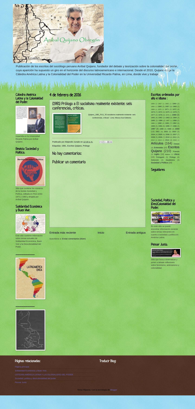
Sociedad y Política (159, 163)
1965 (153, 106)
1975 (167, 112)
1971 (167, 109)
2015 (175, 140)
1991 (167, 123)
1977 (153, 115)
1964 (174, 104)
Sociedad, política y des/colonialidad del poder (35, 378)
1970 (159, 109)
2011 (175, 137)
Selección (155, 160)
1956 (153, 103)
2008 (153, 137)
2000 (177, 129)
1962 (167, 103)
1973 (153, 112)
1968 (175, 106)
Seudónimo (170, 160)
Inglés (156, 154)
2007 (175, 134)
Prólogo (86, 146)
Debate (176, 144)
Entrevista (158, 147)
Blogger (113, 390)
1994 (160, 126)
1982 (160, 118)
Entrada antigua (136, 232)
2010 (167, 137)
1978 (160, 115)
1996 (175, 126)
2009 (160, 137)
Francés (176, 151)
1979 (167, 115)
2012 (153, 140)
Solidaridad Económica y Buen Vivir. (31, 371)
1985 (153, 120)
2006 (167, 134)
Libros (176, 154)
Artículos (157, 143)
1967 (167, 106)
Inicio (101, 232)
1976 (175, 112)
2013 (160, 140)
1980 (174, 115)
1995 (167, 126)
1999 (169, 129)
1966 (160, 106)
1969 (153, 109)
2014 (167, 140)
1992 (175, 123)
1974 (160, 112)
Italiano (167, 154)
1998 (161, 129)
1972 (174, 109)
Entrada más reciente (62, 232)
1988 (175, 120)
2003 (174, 132)
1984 (175, 118)
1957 (160, 103)
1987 (167, 120)
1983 (167, 118)
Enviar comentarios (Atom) (74, 239)
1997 (153, 129)
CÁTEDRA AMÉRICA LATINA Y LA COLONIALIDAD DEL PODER (44, 375)
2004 (153, 134)
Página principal (22, 367)
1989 (153, 123)
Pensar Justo (21, 382)
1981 (64, 146)
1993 (153, 126)
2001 (158, 132)
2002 (166, 132)
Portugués (160, 157)
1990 (160, 123)
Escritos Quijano (74, 146)
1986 (160, 120)
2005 (160, 134)
